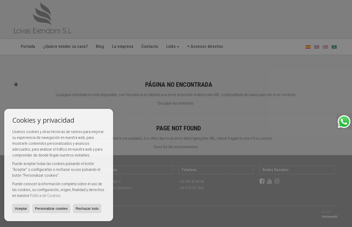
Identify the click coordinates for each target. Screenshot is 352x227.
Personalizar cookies (51, 209)
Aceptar (21, 209)
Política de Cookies (45, 195)
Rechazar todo (87, 209)
